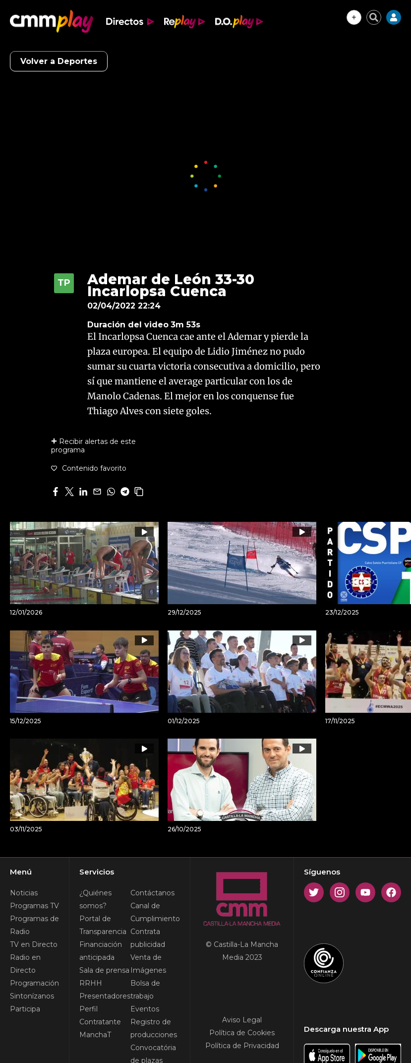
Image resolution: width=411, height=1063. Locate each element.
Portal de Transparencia (102, 925)
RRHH (90, 983)
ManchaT (95, 1034)
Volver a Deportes (58, 61)
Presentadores (104, 996)
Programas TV (34, 905)
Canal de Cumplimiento (155, 912)
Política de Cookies (242, 1032)
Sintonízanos (32, 996)
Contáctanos (152, 892)
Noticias (24, 892)
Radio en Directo (25, 964)
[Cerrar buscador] (373, 17)
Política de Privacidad (242, 1045)
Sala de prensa (104, 970)
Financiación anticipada (100, 951)
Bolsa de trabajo (145, 989)
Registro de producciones (153, 1028)
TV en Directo (34, 944)
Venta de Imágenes (148, 964)
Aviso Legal (242, 1019)
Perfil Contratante (100, 1015)
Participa (25, 1008)
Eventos (144, 1008)
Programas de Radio (34, 925)
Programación (34, 983)
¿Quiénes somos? (95, 899)
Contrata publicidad (147, 938)
